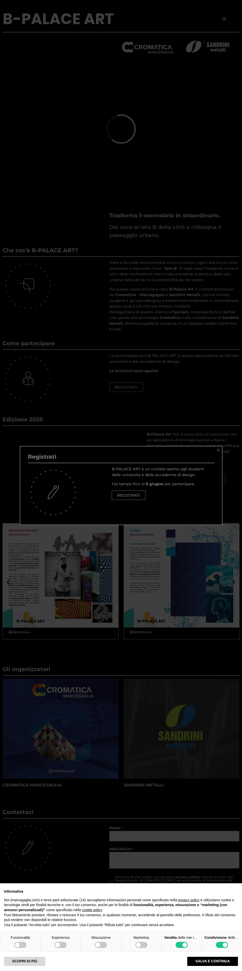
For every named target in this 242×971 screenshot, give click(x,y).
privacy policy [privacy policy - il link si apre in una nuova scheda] (188, 900)
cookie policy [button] (92, 910)
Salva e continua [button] (212, 961)
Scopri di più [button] (24, 961)
